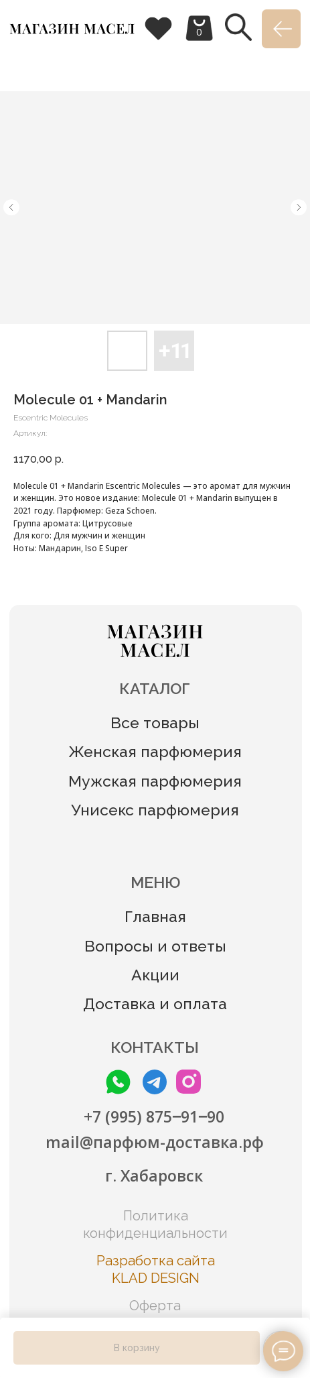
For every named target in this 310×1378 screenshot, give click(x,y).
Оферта (155, 1306)
